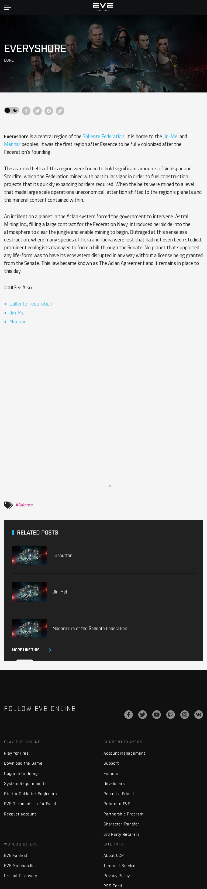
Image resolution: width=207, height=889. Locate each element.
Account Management (124, 753)
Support (111, 763)
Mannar (12, 144)
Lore (9, 60)
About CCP (114, 855)
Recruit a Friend (119, 793)
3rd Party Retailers (121, 834)
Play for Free (16, 753)
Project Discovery (20, 875)
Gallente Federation (103, 136)
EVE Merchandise (20, 865)
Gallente (25, 504)
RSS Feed (113, 886)
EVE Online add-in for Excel (30, 803)
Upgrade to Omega (22, 773)
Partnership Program (123, 814)
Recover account (20, 814)
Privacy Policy (117, 875)
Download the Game (23, 763)
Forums (111, 773)
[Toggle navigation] (7, 7)
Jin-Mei (170, 136)
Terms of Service (120, 865)
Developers (114, 783)
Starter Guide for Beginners (30, 793)
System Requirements (25, 783)
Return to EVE (117, 803)
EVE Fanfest (15, 855)
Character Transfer (121, 824)
